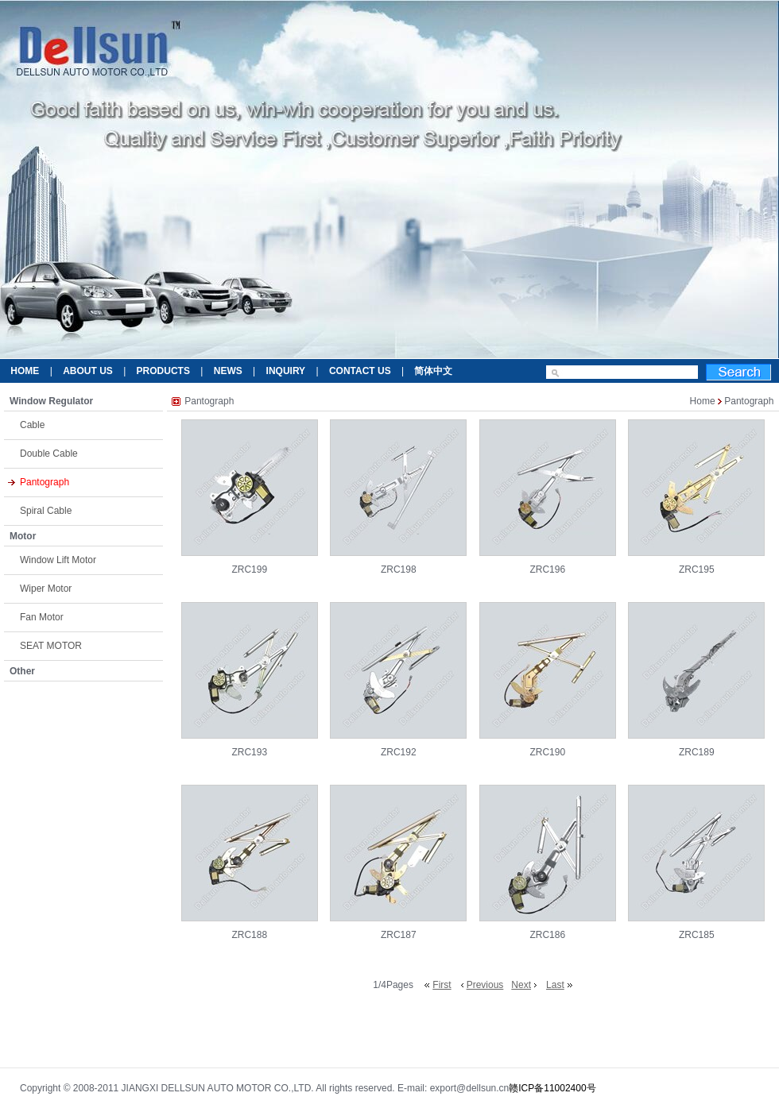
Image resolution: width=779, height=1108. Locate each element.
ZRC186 (547, 934)
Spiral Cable (46, 510)
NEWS (228, 370)
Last (555, 984)
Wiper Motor (46, 588)
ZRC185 (697, 934)
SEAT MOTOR (51, 645)
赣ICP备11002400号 (552, 1088)
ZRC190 (547, 752)
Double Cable (49, 453)
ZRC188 (249, 934)
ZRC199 (249, 569)
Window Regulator (51, 401)
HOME (24, 370)
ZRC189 (697, 752)
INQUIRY (286, 370)
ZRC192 (399, 752)
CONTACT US (360, 370)
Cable (32, 424)
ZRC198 (399, 569)
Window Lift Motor (58, 560)
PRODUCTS (163, 370)
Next (521, 984)
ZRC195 (697, 569)
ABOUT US (88, 370)
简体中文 (433, 370)
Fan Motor (42, 617)
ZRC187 (399, 934)
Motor (23, 536)
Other (22, 671)
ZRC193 (249, 752)
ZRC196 (547, 569)
